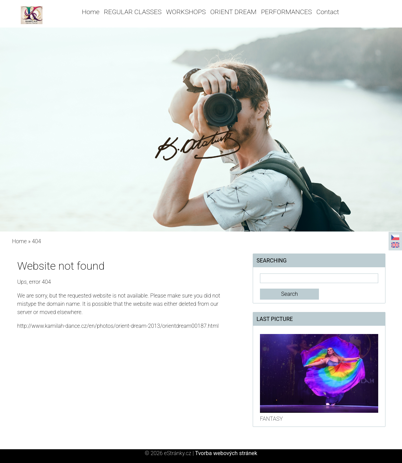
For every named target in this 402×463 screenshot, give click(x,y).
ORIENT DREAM (233, 12)
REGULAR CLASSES (132, 12)
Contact (327, 12)
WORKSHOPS (186, 12)
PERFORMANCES (286, 12)
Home (91, 12)
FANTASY (271, 419)
